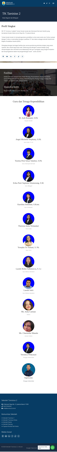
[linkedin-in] (9, 436)
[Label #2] (7, 56)
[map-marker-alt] (3, 436)
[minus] (8, 418)
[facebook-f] (12, 436)
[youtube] (45, 3)
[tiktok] (47, 3)
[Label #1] (3, 56)
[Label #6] (22, 56)
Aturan (21, 447)
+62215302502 (7, 407)
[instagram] (49, 3)
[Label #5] (18, 56)
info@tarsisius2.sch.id (9, 409)
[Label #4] (14, 56)
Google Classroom (31, 448)
